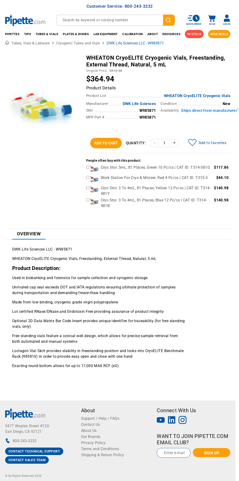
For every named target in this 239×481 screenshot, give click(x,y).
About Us (89, 430)
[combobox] (115, 20)
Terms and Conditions (100, 449)
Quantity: (136, 143)
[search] (169, 20)
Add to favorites (207, 142)
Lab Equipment (105, 34)
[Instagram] (183, 420)
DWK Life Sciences (139, 104)
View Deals (219, 34)
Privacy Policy (93, 443)
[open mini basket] (212, 20)
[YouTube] (161, 420)
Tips (27, 34)
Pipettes (12, 34)
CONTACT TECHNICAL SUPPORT (34, 451)
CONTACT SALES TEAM (26, 460)
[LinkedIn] (172, 420)
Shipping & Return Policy (102, 455)
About (152, 34)
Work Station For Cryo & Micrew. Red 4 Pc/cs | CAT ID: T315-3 (154, 177)
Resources (171, 34)
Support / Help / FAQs (100, 418)
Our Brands (91, 436)
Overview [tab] (29, 234)
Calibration (132, 34)
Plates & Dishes (76, 34)
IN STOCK (194, 34)
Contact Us (90, 424)
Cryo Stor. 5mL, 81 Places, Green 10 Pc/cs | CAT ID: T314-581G (155, 167)
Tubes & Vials (47, 34)
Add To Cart (106, 143)
